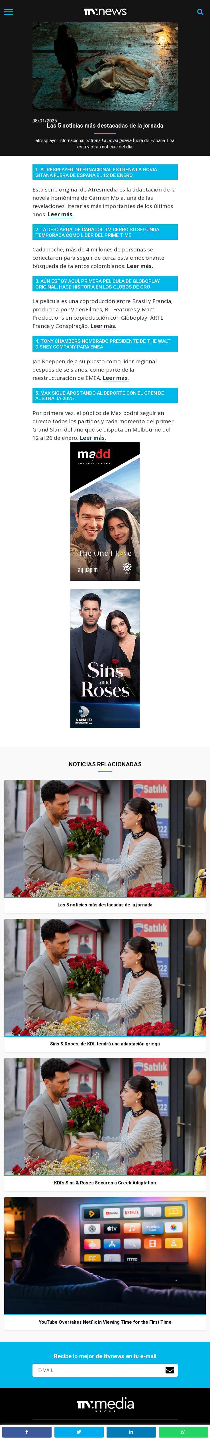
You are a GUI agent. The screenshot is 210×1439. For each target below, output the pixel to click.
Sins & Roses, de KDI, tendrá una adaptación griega (105, 1044)
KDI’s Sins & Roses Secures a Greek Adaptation (105, 1183)
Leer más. (61, 214)
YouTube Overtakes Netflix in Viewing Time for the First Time (105, 1322)
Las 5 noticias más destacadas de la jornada (105, 125)
